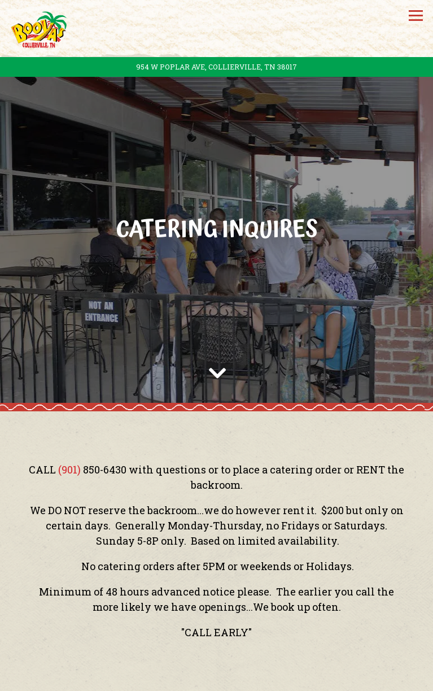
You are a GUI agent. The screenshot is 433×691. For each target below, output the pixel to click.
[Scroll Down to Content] (217, 357)
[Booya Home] (41, 28)
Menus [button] (217, 675)
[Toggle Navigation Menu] (416, 15)
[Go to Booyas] (216, 67)
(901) (70, 456)
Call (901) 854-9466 (217, 642)
